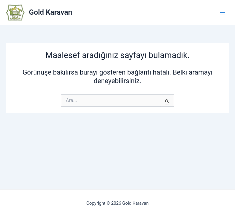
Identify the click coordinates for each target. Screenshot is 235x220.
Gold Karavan (50, 12)
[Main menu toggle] (222, 12)
